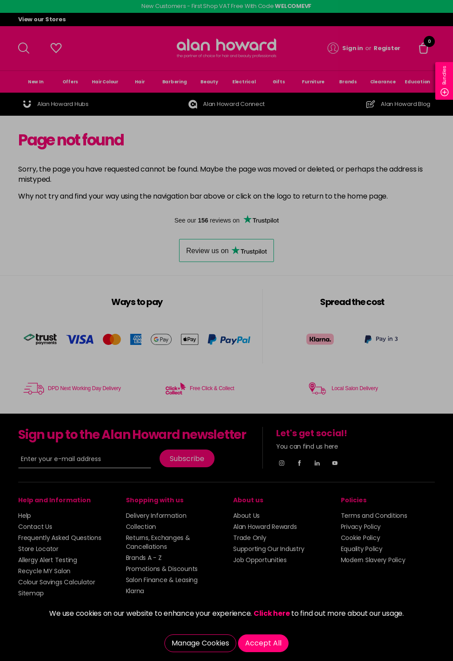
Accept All (263, 643)
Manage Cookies (200, 643)
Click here (272, 613)
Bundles (445, 81)
